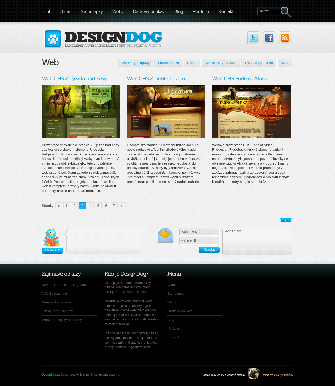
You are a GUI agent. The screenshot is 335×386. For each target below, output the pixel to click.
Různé (192, 63)
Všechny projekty (136, 63)
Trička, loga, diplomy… (59, 311)
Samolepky (92, 11)
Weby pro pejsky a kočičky (62, 320)
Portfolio (201, 11)
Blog (178, 11)
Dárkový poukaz (149, 11)
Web (284, 63)
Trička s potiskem (259, 63)
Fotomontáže (168, 63)
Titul (46, 11)
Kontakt (225, 11)
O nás (65, 11)
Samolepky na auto (220, 63)
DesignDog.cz (51, 374)
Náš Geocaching (54, 293)
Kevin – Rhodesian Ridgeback (64, 285)
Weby (118, 11)
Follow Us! (52, 250)
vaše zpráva (257, 241)
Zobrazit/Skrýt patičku (286, 220)
